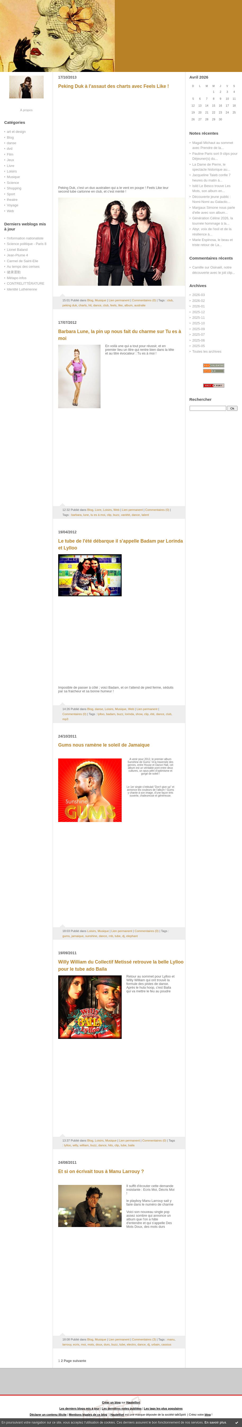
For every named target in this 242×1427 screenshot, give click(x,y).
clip (109, 514)
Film (10, 154)
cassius (166, 1344)
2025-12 (198, 312)
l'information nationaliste (25, 238)
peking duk (69, 305)
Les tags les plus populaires (163, 1408)
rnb (111, 936)
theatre (12, 200)
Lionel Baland (17, 250)
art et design (16, 132)
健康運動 (14, 272)
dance (97, 305)
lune (86, 514)
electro (131, 1344)
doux (99, 1344)
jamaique (77, 936)
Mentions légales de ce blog (88, 1414)
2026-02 (198, 301)
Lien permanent (119, 300)
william (84, 1145)
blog (208, 1414)
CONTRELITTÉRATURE (25, 283)
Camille (198, 267)
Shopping (14, 188)
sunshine (91, 936)
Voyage (12, 205)
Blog (10, 137)
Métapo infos (16, 278)
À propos (26, 110)
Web (10, 211)
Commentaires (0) (144, 300)
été (152, 714)
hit (90, 305)
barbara (76, 514)
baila (131, 1145)
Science (13, 183)
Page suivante (75, 1361)
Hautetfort (133, 1402)
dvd (9, 149)
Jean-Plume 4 (17, 255)
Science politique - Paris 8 (26, 244)
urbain (155, 1344)
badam (110, 714)
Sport (11, 194)
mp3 (65, 719)
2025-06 (198, 340)
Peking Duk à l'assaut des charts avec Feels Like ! (113, 86)
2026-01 (198, 306)
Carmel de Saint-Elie (22, 261)
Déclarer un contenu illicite (48, 1414)
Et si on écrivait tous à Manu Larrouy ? (101, 1171)
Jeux (10, 160)
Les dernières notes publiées (121, 1408)
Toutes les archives (206, 351)
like (120, 305)
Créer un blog (111, 1402)
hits (110, 1145)
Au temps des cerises (23, 267)
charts (83, 305)
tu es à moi (97, 514)
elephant (132, 936)
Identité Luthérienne (22, 289)
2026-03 (198, 295)
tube (118, 936)
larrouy (66, 1344)
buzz (116, 514)
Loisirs (12, 171)
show (139, 714)
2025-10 (198, 323)
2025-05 (198, 346)
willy (75, 1145)
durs (107, 1344)
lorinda (129, 714)
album (128, 305)
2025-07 (198, 335)
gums (66, 936)
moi (83, 1344)
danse (11, 143)
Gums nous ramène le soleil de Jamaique (104, 745)
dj (123, 936)
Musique (13, 177)
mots (91, 1344)
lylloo (101, 714)
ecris (76, 1344)
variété (125, 514)
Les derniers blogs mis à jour (80, 1408)
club (170, 300)
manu (171, 1339)
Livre (10, 166)
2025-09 (198, 329)
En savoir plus (215, 1422)
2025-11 (198, 318)
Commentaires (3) (144, 1339)
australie (139, 305)
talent (145, 514)
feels (113, 305)
